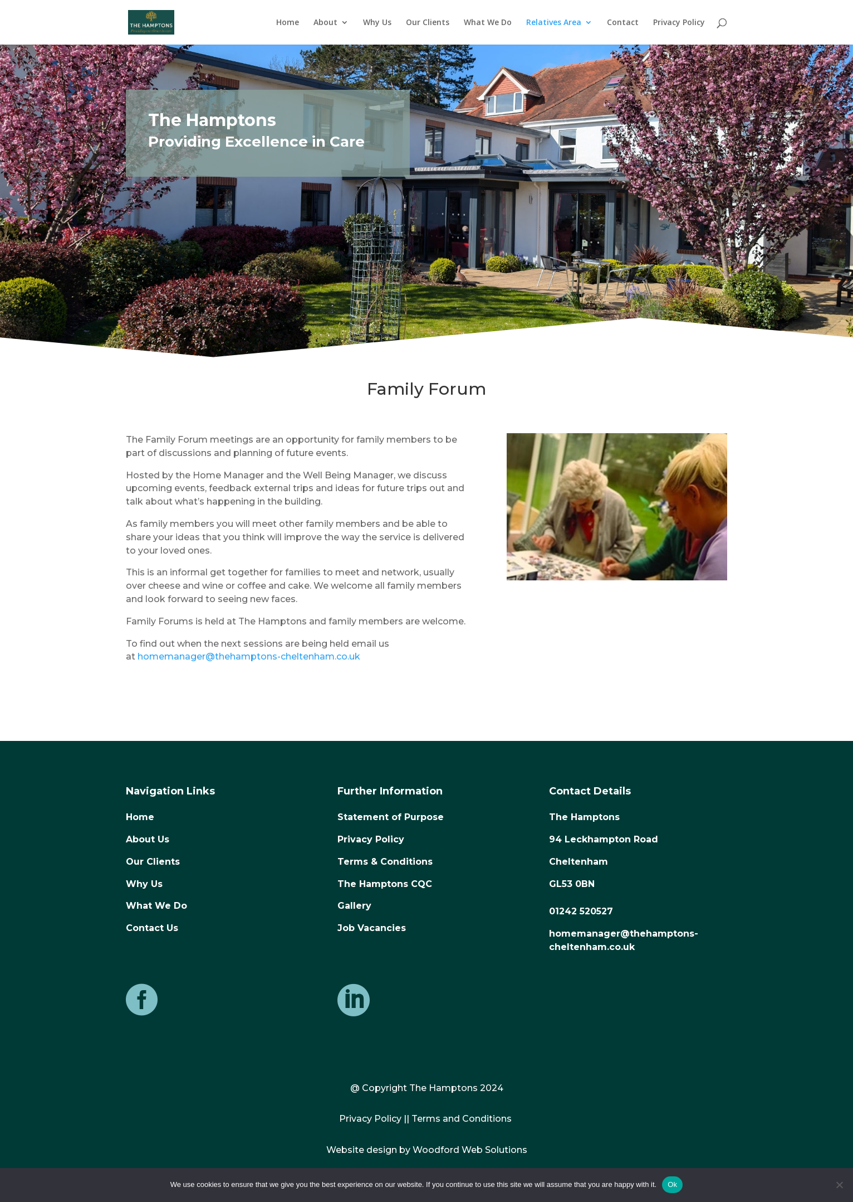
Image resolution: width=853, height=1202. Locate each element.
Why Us (377, 22)
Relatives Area (553, 22)
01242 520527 (581, 911)
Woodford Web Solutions (470, 1150)
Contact (623, 22)
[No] (839, 1184)
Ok (672, 1184)
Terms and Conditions (461, 1118)
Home (287, 22)
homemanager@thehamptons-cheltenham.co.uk (249, 656)
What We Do (488, 22)
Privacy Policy (679, 22)
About (325, 22)
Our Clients (427, 22)
